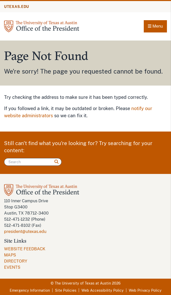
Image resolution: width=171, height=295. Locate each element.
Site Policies (65, 290)
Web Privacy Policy (145, 290)
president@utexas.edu (25, 231)
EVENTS (12, 267)
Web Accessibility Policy (102, 290)
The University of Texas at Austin (83, 283)
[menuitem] (85, 249)
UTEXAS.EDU (16, 7)
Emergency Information (30, 290)
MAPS (10, 255)
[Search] (33, 162)
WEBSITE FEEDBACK (24, 248)
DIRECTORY (15, 261)
